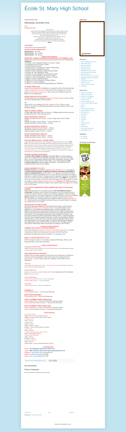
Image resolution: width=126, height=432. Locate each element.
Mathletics (83, 124)
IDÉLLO (83, 106)
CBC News (83, 119)
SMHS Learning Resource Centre (89, 61)
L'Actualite (83, 117)
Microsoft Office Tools (86, 74)
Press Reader (84, 114)
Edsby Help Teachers (86, 69)
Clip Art (82, 121)
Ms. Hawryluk (84, 136)
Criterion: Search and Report (87, 84)
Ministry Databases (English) (87, 108)
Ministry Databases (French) (87, 110)
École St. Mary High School (56, 8)
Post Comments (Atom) (36, 415)
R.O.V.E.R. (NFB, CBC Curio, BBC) (89, 103)
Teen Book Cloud (85, 112)
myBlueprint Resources (86, 94)
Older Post (71, 412)
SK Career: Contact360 (86, 98)
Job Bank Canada (85, 99)
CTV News (83, 115)
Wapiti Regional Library (86, 130)
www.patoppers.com (59, 234)
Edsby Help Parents (85, 67)
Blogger (69, 424)
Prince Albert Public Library (87, 128)
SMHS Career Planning (86, 92)
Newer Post (27, 412)
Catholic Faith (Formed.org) (87, 101)
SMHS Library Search (86, 63)
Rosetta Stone (84, 126)
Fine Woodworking (85, 123)
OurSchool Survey (85, 82)
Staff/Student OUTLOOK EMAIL (88, 70)
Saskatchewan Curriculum (87, 80)
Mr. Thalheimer (84, 138)
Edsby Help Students (86, 65)
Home (49, 412)
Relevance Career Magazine (87, 96)
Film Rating (83, 86)
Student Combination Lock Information (90, 76)
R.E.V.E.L (83, 105)
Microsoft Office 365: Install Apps (88, 72)
